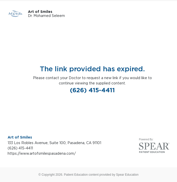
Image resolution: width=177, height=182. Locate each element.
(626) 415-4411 (92, 90)
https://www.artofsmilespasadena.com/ (42, 153)
